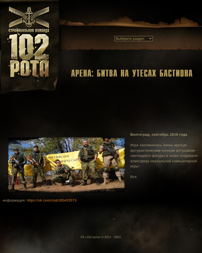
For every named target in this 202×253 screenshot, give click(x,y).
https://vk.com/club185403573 (52, 200)
